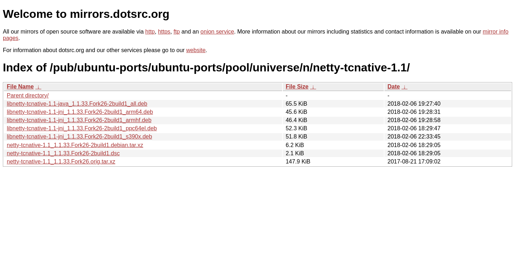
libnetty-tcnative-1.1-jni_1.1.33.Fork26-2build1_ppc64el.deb (82, 128)
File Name (20, 87)
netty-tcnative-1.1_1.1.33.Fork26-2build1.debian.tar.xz (75, 145)
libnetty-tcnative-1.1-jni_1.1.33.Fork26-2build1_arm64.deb (80, 112)
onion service (217, 32)
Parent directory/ (28, 95)
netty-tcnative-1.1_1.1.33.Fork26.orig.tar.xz (61, 161)
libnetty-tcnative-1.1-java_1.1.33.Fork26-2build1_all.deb (77, 104)
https (164, 32)
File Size (297, 87)
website (195, 50)
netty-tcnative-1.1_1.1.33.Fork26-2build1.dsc (63, 153)
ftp (176, 32)
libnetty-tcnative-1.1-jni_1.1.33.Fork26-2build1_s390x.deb (79, 136)
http (150, 32)
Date (393, 87)
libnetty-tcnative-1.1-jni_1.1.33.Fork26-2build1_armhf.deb (79, 120)
